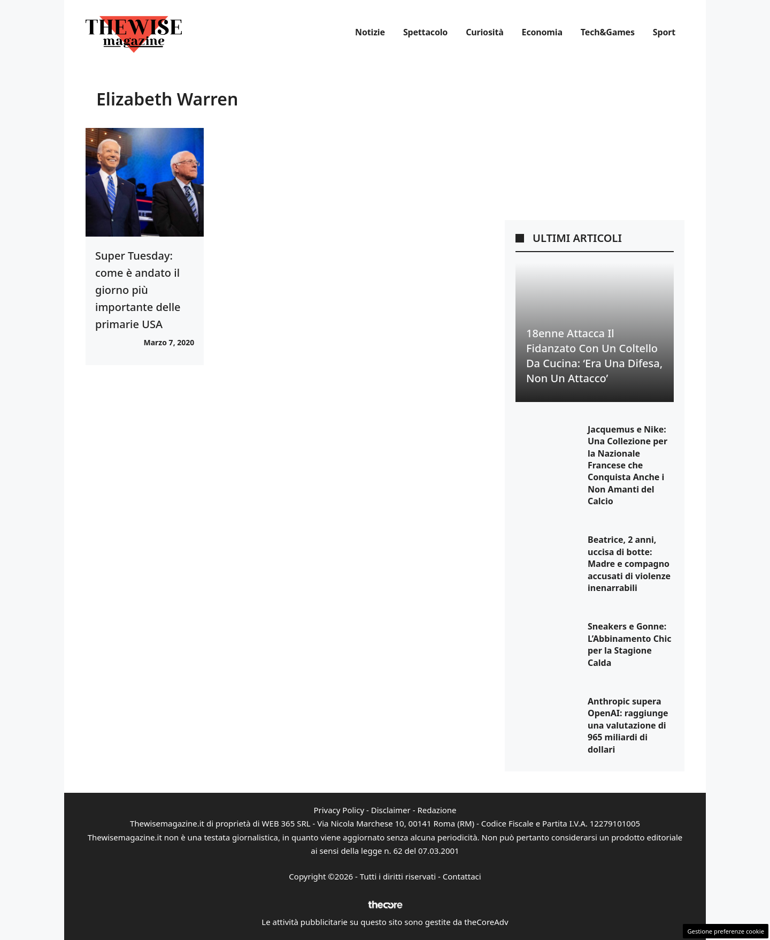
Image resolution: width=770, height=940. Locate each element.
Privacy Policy (338, 810)
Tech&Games (608, 32)
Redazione (436, 810)
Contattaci (462, 876)
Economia (542, 32)
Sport (664, 32)
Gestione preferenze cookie (725, 931)
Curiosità (484, 32)
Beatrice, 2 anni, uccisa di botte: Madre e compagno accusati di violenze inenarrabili (629, 564)
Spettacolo (425, 32)
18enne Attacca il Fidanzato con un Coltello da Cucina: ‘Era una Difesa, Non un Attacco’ (594, 355)
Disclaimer (391, 810)
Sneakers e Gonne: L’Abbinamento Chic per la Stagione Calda (629, 644)
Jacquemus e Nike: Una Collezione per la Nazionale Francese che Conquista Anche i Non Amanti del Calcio (627, 465)
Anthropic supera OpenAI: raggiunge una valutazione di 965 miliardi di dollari (628, 725)
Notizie (370, 32)
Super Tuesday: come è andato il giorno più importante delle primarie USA (138, 289)
